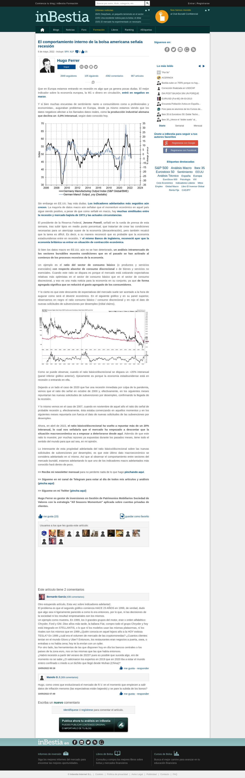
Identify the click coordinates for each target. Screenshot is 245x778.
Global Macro (172, 186)
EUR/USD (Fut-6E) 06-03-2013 (177, 98)
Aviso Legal (137, 774)
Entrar (191, 3)
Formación (99, 30)
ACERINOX (167, 77)
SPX (66, 51)
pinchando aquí (134, 471)
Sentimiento (185, 172)
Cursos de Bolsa (167, 753)
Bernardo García (56, 596)
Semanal (179, 126)
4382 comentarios (114, 76)
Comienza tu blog (45, 3)
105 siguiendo (91, 76)
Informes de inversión (53, 753)
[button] (66, 66)
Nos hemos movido (180, 10)
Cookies (99, 774)
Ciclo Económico (165, 183)
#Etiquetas (146, 30)
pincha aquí (46, 483)
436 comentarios (75, 597)
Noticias (70, 30)
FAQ (175, 774)
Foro (83, 30)
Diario (162, 126)
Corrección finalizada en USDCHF (178, 88)
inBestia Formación (67, 3)
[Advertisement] (94, 566)
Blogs (56, 30)
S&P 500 (161, 168)
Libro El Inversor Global (192, 186)
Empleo (159, 186)
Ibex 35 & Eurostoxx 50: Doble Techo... (181, 114)
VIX (194, 179)
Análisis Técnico (168, 175)
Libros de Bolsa (108, 753)
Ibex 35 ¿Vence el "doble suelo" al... (179, 119)
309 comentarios (69, 677)
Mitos (200, 183)
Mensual (198, 126)
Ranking (129, 30)
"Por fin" (166, 72)
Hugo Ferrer (68, 60)
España (186, 175)
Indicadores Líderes (185, 183)
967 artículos (137, 76)
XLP (72, 51)
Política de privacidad (117, 774)
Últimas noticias (104, 10)
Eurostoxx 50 (165, 172)
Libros (115, 30)
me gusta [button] (46, 516)
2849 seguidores (69, 76)
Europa (197, 175)
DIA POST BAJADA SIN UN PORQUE (180, 93)
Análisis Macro (181, 168)
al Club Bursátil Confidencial (184, 14)
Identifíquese (71, 709)
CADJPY (186, 190)
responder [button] (143, 668)
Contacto (164, 774)
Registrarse (203, 3)
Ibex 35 (199, 168)
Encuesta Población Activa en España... (181, 104)
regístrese (87, 709)
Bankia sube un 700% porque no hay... (180, 83)
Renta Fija (174, 190)
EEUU (199, 172)
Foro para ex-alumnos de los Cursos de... (182, 109)
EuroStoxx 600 (170, 179)
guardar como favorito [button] (134, 516)
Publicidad (152, 774)
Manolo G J (53, 677)
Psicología (185, 179)
